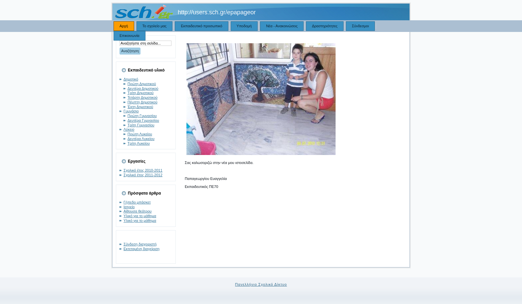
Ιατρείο (129, 207)
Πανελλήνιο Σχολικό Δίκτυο (261, 284)
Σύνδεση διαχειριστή (140, 244)
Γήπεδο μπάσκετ (137, 202)
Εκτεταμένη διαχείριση (141, 249)
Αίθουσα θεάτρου (137, 211)
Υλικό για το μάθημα (140, 216)
